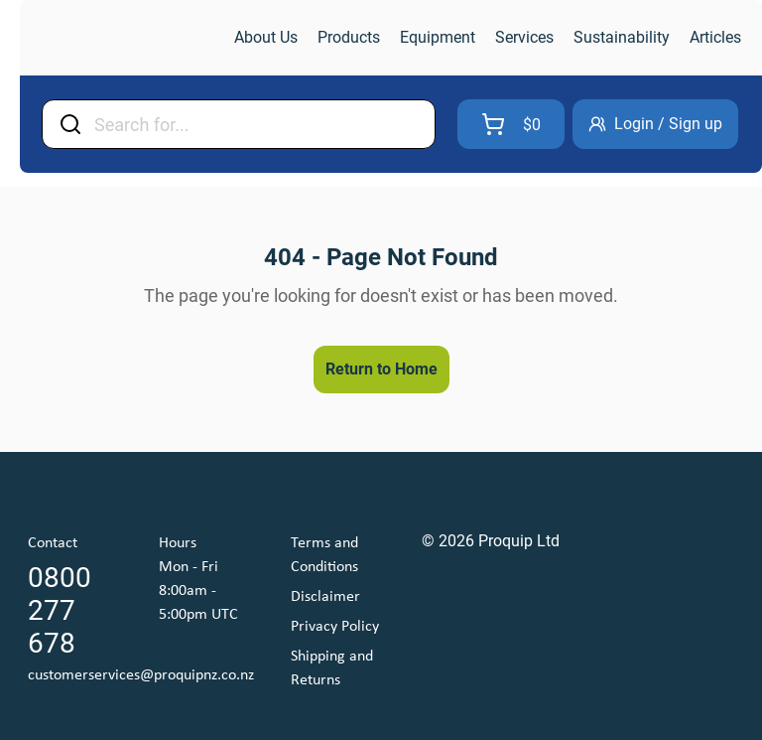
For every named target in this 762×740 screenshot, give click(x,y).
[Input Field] (258, 124)
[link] (125, 38)
